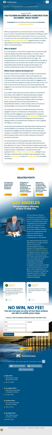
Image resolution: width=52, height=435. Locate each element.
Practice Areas (11, 361)
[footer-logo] (26, 355)
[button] (48, 292)
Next (31, 169)
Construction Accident (26, 24)
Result (21, 361)
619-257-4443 (10, 419)
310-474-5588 (10, 382)
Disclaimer (33, 338)
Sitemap (42, 428)
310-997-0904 (10, 394)
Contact (39, 361)
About (17, 361)
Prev (20, 169)
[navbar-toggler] (47, 2)
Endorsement (32, 361)
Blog (8, 6)
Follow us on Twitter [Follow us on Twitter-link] (26, 369)
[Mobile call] (1, 430)
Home (4, 6)
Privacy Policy (44, 338)
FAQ (27, 361)
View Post (8, 194)
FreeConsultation (51, 217)
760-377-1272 (9, 407)
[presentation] (13, 343)
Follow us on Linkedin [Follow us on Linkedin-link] (34, 366)
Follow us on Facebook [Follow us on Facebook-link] (17, 366)
